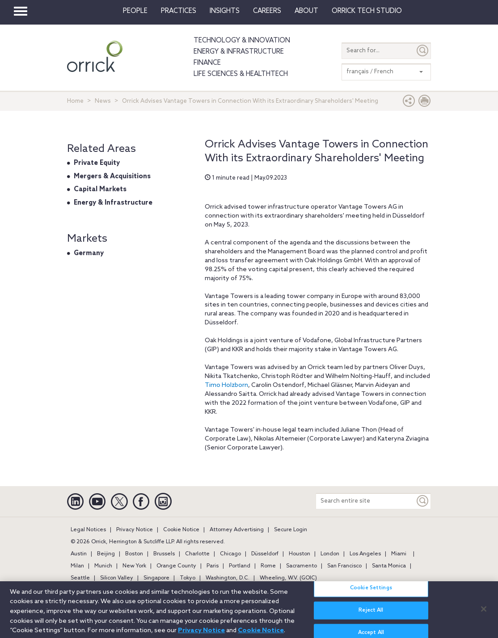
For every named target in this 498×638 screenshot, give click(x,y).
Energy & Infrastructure (239, 52)
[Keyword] (423, 501)
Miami (398, 554)
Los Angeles (365, 554)
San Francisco (344, 566)
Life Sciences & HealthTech (241, 74)
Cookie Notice (181, 530)
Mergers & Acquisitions (112, 176)
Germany (89, 253)
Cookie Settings (371, 592)
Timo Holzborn (226, 385)
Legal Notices (88, 530)
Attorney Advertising (237, 530)
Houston (299, 554)
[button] (409, 103)
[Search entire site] (365, 501)
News (103, 101)
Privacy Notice (134, 530)
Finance (207, 63)
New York (134, 566)
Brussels (164, 554)
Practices (178, 11)
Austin (79, 554)
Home (75, 101)
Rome (268, 566)
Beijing (106, 554)
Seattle (80, 578)
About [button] (306, 11)
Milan (77, 566)
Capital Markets (100, 189)
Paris (213, 566)
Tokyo (187, 578)
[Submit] (423, 50)
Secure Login (290, 530)
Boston (134, 554)
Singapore (156, 578)
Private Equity (97, 163)
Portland (239, 566)
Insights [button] (225, 11)
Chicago (230, 554)
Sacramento (301, 566)
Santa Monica (389, 566)
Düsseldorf (265, 554)
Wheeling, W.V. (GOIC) (288, 578)
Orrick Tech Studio (367, 11)
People (135, 11)
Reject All (371, 615)
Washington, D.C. (227, 578)
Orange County (176, 566)
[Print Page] (424, 103)
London (330, 554)
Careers (267, 11)
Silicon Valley (116, 578)
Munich (103, 566)
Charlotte (197, 554)
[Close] (484, 613)
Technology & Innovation (242, 41)
